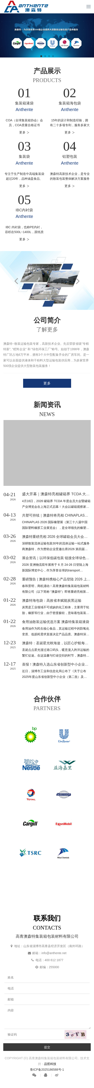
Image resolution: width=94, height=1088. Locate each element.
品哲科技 (50, 1064)
